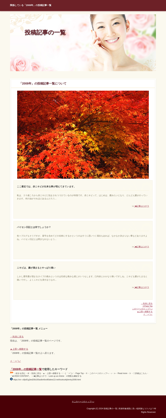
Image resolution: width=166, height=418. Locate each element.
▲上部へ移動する (145, 311)
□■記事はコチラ (141, 206)
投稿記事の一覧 (45, 32)
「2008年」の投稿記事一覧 (26, 369)
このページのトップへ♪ (142, 309)
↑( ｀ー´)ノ (148, 314)
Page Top (144, 393)
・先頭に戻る (147, 303)
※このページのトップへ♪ (83, 401)
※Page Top (147, 306)
